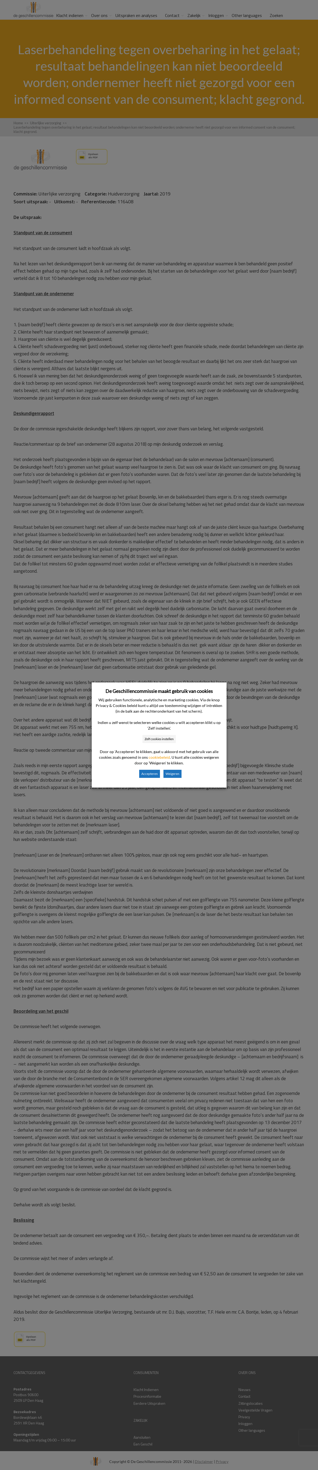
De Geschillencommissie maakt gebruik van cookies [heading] (159, 691)
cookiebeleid (159, 757)
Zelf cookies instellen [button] (159, 739)
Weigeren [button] (172, 774)
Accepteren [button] (149, 774)
